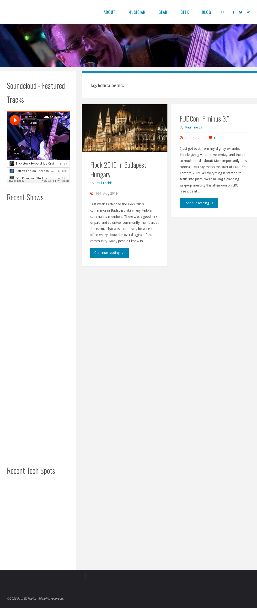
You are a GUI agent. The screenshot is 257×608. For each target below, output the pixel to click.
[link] (223, 12)
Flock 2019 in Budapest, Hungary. (118, 169)
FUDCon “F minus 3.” (204, 118)
